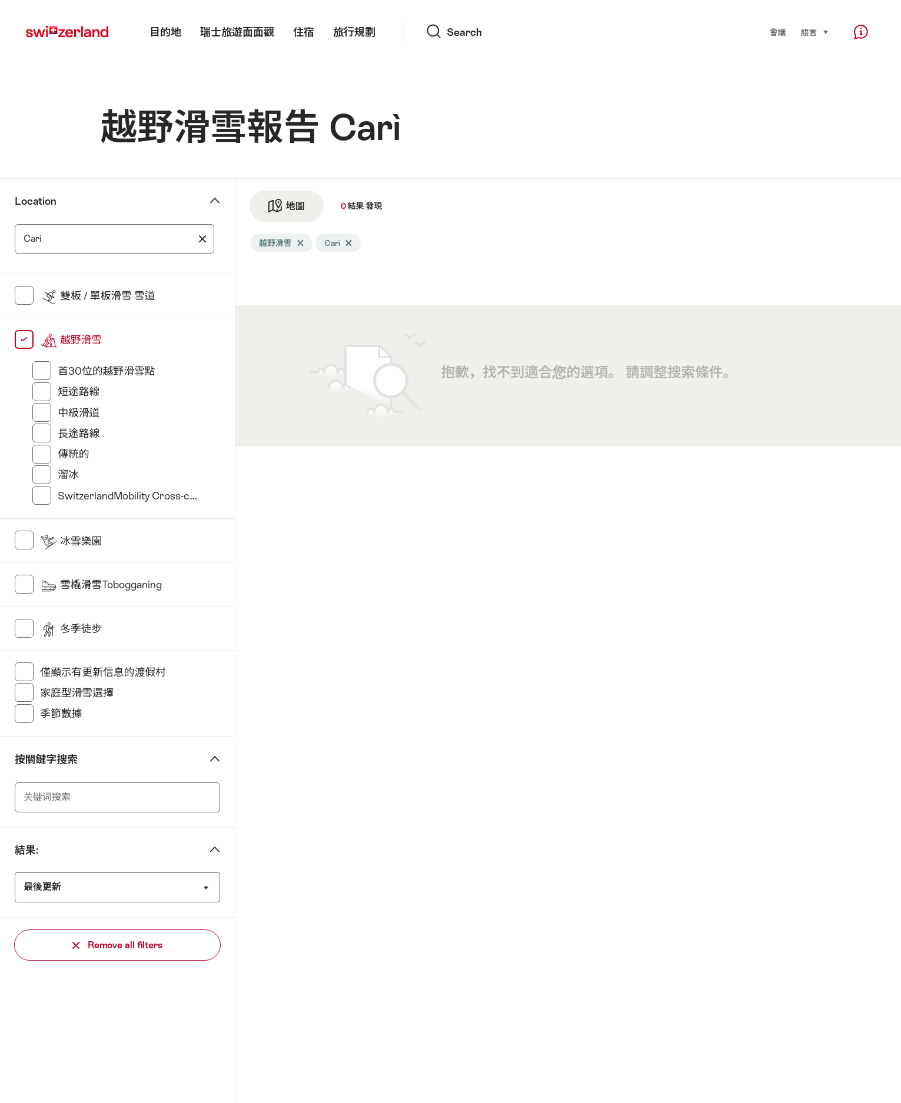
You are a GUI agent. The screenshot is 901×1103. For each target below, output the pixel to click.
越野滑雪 (71, 340)
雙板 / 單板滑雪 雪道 (97, 296)
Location (35, 201)
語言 (815, 31)
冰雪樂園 (71, 541)
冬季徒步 (71, 629)
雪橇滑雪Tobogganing (101, 585)
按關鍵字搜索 (46, 759)
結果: (26, 850)
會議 (778, 32)
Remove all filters (117, 945)
